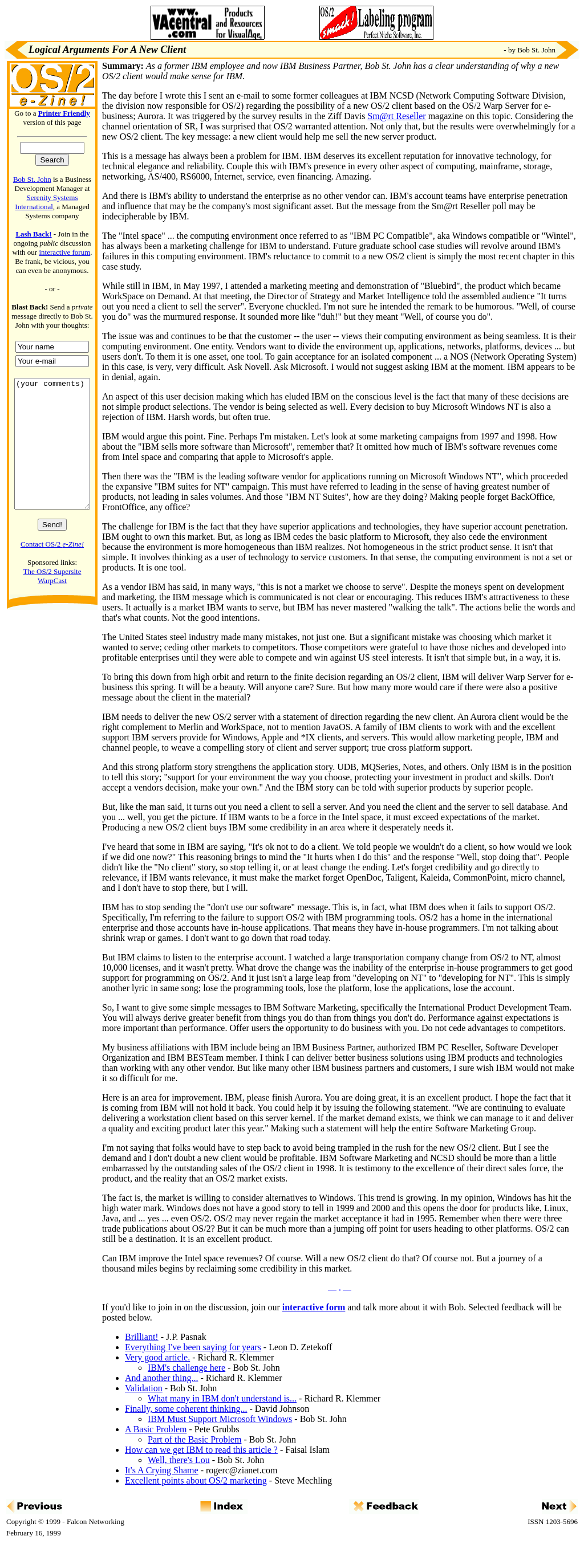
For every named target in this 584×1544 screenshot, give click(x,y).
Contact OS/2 (52, 569)
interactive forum (64, 252)
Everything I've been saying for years (193, 1347)
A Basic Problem (155, 1429)
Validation (144, 1388)
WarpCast (52, 606)
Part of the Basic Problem (194, 1439)
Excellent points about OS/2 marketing (196, 1480)
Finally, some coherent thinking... (186, 1408)
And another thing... (161, 1378)
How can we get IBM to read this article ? (201, 1450)
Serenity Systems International (46, 202)
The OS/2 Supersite (52, 597)
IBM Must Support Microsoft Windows (220, 1419)
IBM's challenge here (186, 1367)
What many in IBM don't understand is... (222, 1398)
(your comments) (52, 456)
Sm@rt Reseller (396, 116)
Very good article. (157, 1357)
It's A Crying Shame (161, 1470)
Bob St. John (32, 179)
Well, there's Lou (179, 1460)
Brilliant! (142, 1337)
